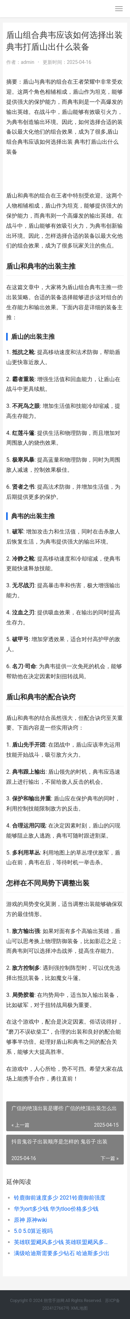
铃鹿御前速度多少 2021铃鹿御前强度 (59, 1197)
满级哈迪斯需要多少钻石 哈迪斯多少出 (62, 1253)
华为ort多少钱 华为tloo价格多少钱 (56, 1208)
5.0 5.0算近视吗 (33, 1231)
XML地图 (79, 1308)
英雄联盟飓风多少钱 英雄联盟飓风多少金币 (63, 1242)
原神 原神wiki (30, 1220)
